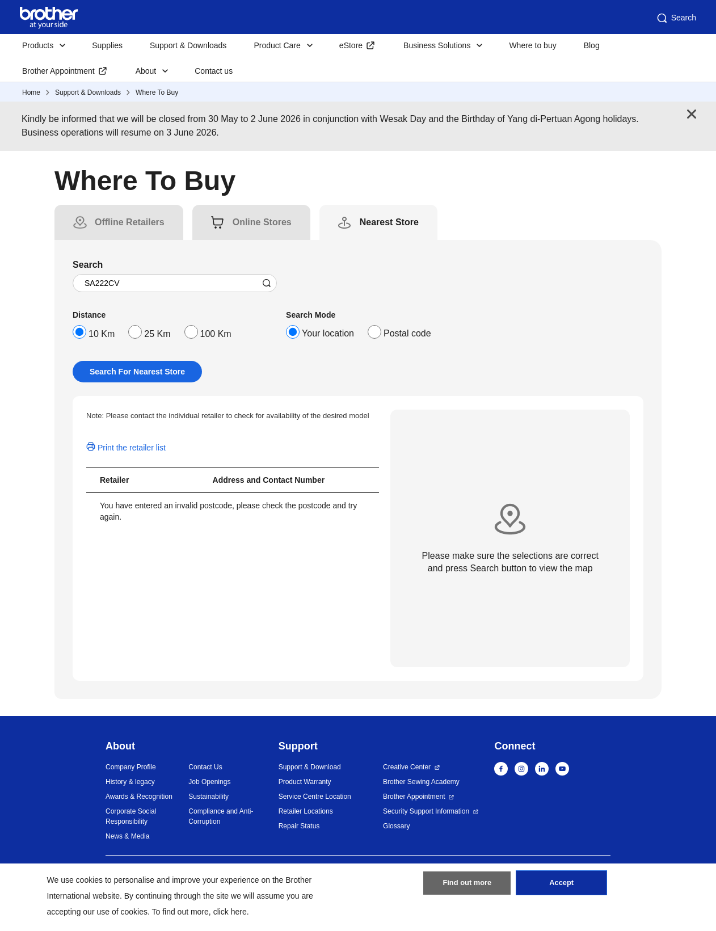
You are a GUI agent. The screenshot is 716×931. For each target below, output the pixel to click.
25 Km (157, 334)
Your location (328, 333)
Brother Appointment (58, 70)
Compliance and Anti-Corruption (220, 816)
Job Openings (209, 782)
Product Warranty (305, 782)
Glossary (396, 826)
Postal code (407, 333)
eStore (351, 45)
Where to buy (532, 45)
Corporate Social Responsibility (131, 816)
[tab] (129, 222)
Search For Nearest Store (137, 371)
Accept (561, 887)
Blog (592, 45)
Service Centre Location (315, 797)
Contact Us (205, 767)
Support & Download (310, 767)
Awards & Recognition (139, 797)
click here (230, 911)
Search (675, 18)
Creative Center (407, 767)
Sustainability (208, 797)
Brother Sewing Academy (421, 782)
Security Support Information (426, 811)
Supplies (107, 45)
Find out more (467, 887)
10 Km (102, 334)
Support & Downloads (188, 45)
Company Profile (131, 767)
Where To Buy (157, 92)
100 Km (215, 334)
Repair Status (299, 826)
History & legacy (130, 782)
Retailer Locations (306, 811)
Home (31, 92)
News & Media (127, 836)
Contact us (214, 70)
